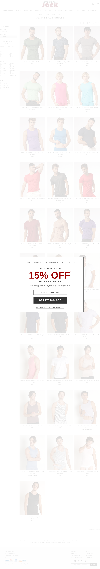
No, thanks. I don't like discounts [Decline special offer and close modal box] (50, 307)
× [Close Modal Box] (81, 259)
